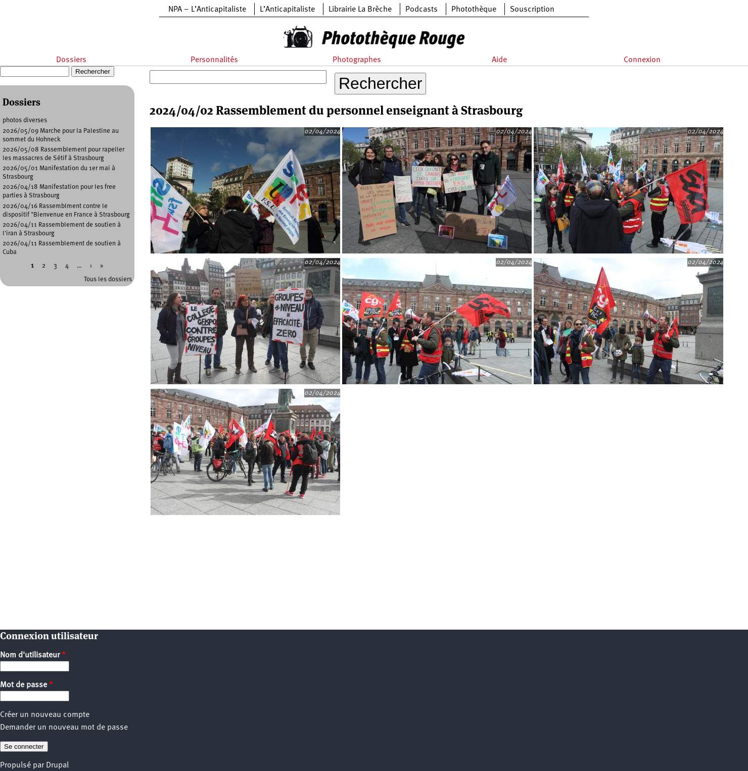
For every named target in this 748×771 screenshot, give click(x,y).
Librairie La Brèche (360, 10)
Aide (499, 60)
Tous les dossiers (108, 279)
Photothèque (473, 10)
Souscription (532, 10)
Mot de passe (26, 685)
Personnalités (214, 60)
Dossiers (71, 60)
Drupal (57, 765)
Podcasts (421, 10)
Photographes (357, 60)
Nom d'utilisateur (33, 655)
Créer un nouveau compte (44, 715)
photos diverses (25, 120)
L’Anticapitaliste (287, 10)
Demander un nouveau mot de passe (64, 728)
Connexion (642, 60)
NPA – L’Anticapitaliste (207, 10)
